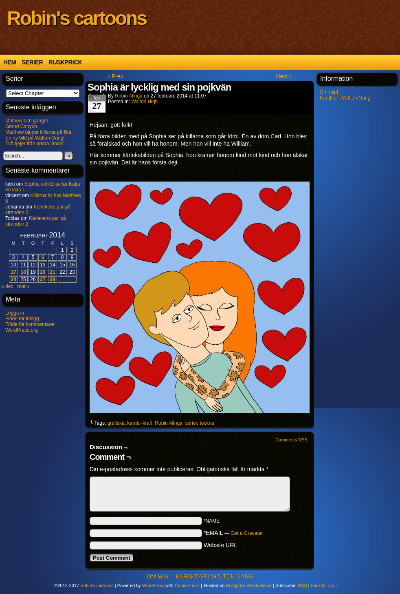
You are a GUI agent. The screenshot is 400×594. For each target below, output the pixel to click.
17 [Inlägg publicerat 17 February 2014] (13, 272)
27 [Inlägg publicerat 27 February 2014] (42, 279)
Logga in (14, 313)
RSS (302, 585)
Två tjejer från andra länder (34, 143)
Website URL (220, 545)
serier (191, 423)
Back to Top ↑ (324, 585)
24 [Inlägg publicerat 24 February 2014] (13, 279)
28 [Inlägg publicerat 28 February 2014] (52, 279)
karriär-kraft (139, 423)
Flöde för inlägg (22, 318)
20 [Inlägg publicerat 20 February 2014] (42, 272)
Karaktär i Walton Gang (345, 98)
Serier (32, 62)
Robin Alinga (128, 96)
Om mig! (329, 92)
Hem (9, 62)
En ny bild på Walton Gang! (35, 138)
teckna (207, 423)
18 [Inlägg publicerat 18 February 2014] (23, 272)
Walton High (144, 101)
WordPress (153, 585)
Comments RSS (291, 439)
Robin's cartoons (76, 18)
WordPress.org (21, 330)
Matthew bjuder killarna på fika (38, 132)
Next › (283, 76)
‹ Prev (115, 76)
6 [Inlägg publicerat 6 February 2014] (43, 257)
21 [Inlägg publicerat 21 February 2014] (52, 272)
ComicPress (187, 585)
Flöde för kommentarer (30, 324)
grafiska (116, 423)
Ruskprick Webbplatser (249, 585)
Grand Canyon (21, 126)
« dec (7, 286)
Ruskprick (65, 62)
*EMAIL (233, 533)
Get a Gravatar (247, 533)
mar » (23, 286)
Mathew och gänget (26, 121)
